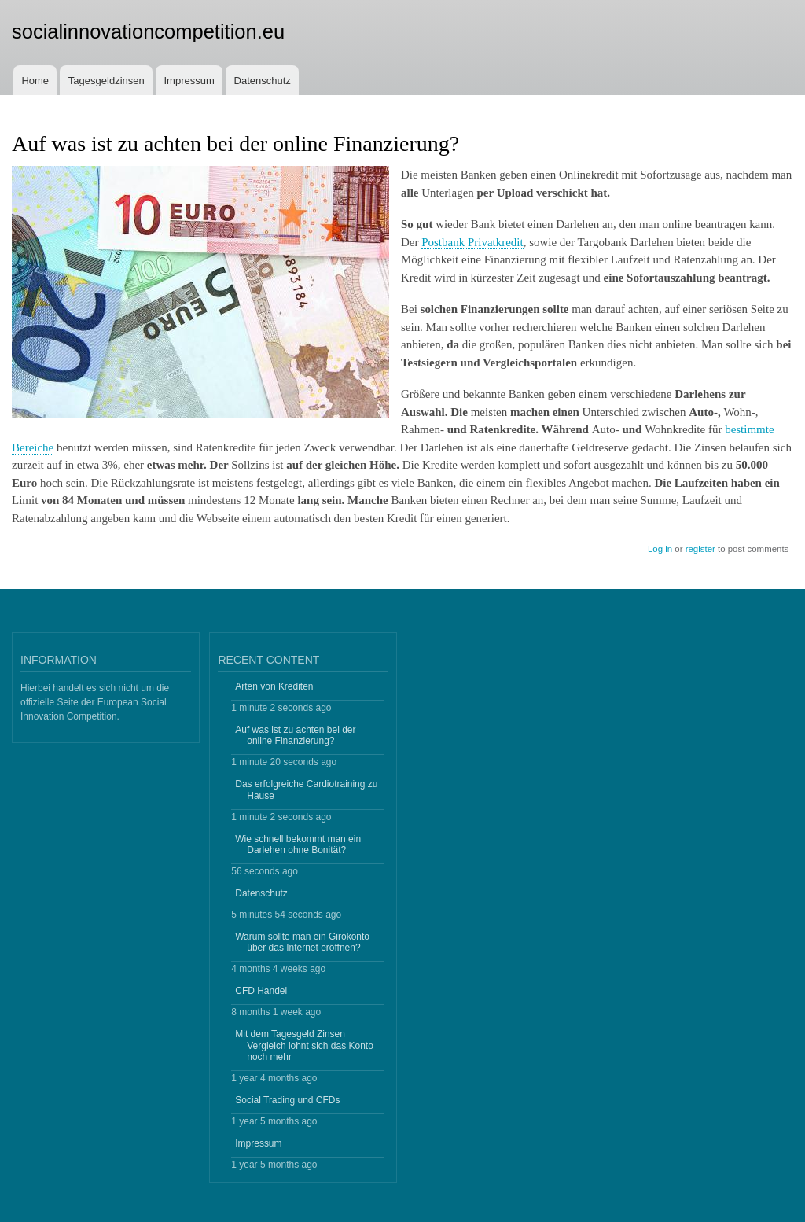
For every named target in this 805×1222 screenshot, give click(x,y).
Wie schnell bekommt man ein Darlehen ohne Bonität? (298, 845)
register (700, 549)
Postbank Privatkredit (472, 242)
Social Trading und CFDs (287, 1100)
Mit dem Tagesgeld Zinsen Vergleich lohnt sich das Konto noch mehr (304, 1045)
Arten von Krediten (274, 686)
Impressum (189, 80)
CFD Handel (261, 990)
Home (35, 80)
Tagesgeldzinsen (106, 80)
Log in (660, 549)
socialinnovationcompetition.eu (148, 31)
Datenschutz (262, 80)
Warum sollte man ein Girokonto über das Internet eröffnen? (302, 942)
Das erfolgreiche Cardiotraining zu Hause (306, 789)
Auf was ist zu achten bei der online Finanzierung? (295, 735)
